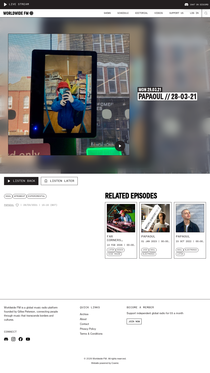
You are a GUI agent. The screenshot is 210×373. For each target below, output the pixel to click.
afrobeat (19, 196)
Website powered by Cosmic (105, 363)
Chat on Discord (196, 5)
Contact (84, 324)
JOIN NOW (134, 321)
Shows (107, 13)
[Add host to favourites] (17, 205)
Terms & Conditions (91, 334)
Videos (158, 13)
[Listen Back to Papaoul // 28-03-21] (21, 181)
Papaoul (9, 205)
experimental (36, 196)
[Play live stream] (5, 4)
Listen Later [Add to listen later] (59, 181)
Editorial (141, 13)
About (83, 319)
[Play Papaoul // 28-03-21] (120, 146)
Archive (84, 314)
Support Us (176, 13)
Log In (194, 13)
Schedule (123, 13)
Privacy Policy (88, 329)
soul (8, 196)
